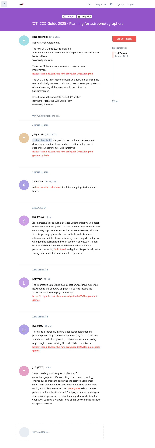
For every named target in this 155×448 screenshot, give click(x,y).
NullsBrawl (60, 249)
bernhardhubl (43, 140)
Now (115, 101)
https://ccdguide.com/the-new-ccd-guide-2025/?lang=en (62, 73)
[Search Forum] (90, 4)
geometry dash (40, 155)
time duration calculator (47, 187)
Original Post (119, 47)
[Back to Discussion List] (4, 4)
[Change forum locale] (101, 4)
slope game (74, 388)
